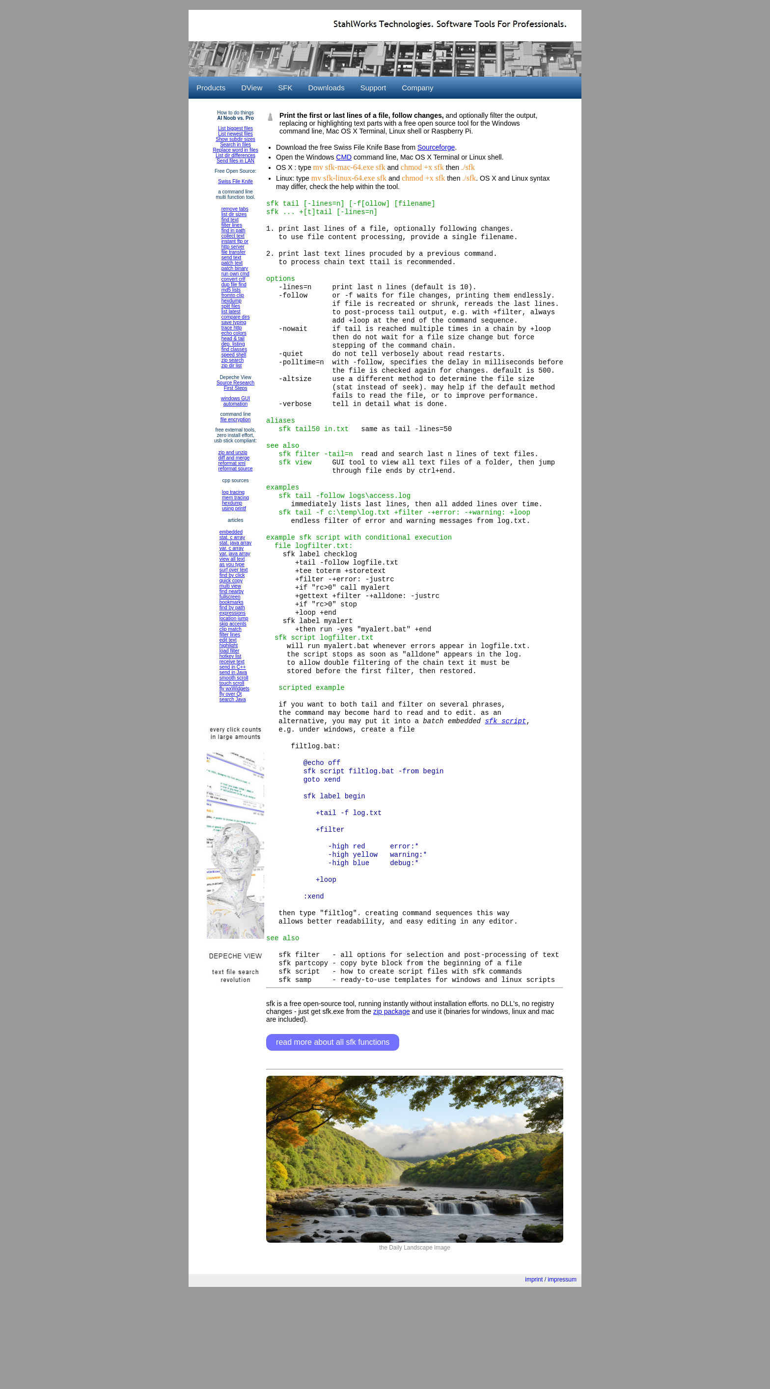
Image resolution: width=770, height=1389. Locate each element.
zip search (232, 360)
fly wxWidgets (234, 688)
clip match (231, 629)
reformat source (236, 468)
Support (373, 87)
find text (230, 219)
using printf (234, 508)
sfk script (505, 782)
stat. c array (232, 537)
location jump (234, 618)
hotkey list (230, 656)
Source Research (235, 382)
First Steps (236, 388)
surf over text (234, 569)
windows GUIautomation (235, 401)
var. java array (235, 553)
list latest (231, 311)
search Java (233, 699)
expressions (233, 613)
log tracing (233, 492)
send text (231, 257)
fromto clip (232, 295)
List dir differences (235, 155)
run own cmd (235, 273)
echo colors (234, 333)
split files (230, 306)
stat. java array (236, 542)
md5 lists (231, 290)
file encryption (235, 419)
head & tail (233, 338)
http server (233, 246)
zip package (391, 1104)
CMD (344, 157)
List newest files (235, 133)
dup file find (234, 284)
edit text (228, 640)
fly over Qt (231, 694)
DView (251, 87)
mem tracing (235, 497)
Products (210, 87)
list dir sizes (234, 214)
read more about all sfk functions (332, 1134)
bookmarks (232, 602)
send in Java (233, 672)
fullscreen (230, 596)
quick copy (231, 580)
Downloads (326, 87)
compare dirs (235, 317)
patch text (232, 263)
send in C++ (233, 667)
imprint (534, 1371)
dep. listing (233, 344)
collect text (233, 236)
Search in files (235, 144)
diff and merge (234, 458)
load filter (230, 651)
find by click (232, 575)
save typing (234, 322)
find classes (234, 349)
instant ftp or (234, 241)
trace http (231, 327)
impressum (562, 1371)
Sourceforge (436, 147)
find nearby (232, 591)
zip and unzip (233, 452)
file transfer (233, 252)
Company (417, 87)
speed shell (234, 354)
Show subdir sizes (235, 139)
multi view (230, 586)
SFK (285, 87)
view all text (232, 559)
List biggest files (235, 128)
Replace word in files (235, 150)
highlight (229, 645)
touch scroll (232, 683)
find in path (233, 230)
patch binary (234, 268)
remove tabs (234, 209)
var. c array (232, 548)
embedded (231, 532)
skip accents (233, 623)
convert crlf (233, 279)
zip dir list (231, 365)
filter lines (231, 225)
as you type (232, 564)
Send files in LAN (235, 160)
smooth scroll (234, 678)
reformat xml (232, 463)
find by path (232, 607)
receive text (232, 661)
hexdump (231, 300)
